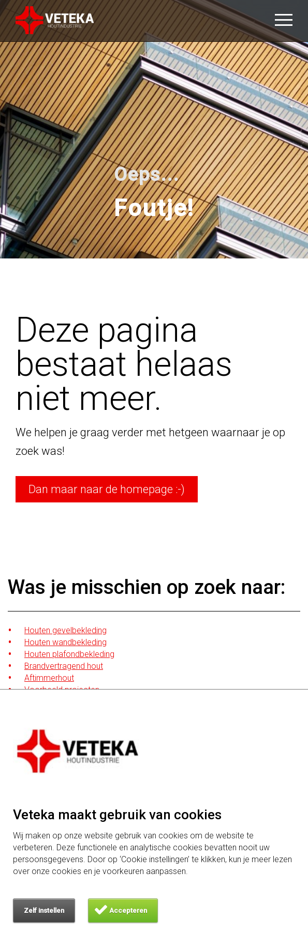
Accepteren (128, 910)
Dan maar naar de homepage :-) (106, 489)
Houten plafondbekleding (69, 654)
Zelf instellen (44, 910)
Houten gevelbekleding (65, 630)
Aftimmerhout (49, 678)
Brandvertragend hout (63, 666)
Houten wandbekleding (65, 642)
